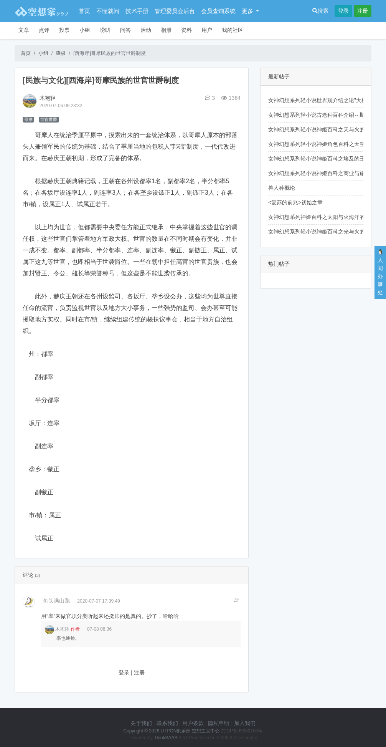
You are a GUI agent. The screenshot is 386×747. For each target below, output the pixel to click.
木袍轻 (48, 98)
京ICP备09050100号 (241, 731)
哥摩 (28, 119)
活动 (145, 30)
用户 (206, 30)
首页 (84, 11)
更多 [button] (248, 11)
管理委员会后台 (175, 11)
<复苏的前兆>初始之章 (295, 202)
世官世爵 (48, 119)
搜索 (320, 11)
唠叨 (105, 30)
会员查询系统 (218, 11)
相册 (166, 30)
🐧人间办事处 (380, 272)
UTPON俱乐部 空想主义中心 (189, 731)
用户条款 (193, 723)
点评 (44, 30)
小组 (84, 30)
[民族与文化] (44, 80)
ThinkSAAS (165, 737)
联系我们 (167, 723)
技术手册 (136, 11)
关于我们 (141, 723)
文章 (23, 30)
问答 (125, 30)
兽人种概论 (281, 188)
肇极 (61, 53)
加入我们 (245, 723)
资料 (186, 30)
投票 (64, 30)
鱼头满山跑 (56, 601)
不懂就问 (107, 11)
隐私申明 (218, 723)
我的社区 (232, 30)
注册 (362, 11)
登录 (343, 11)
